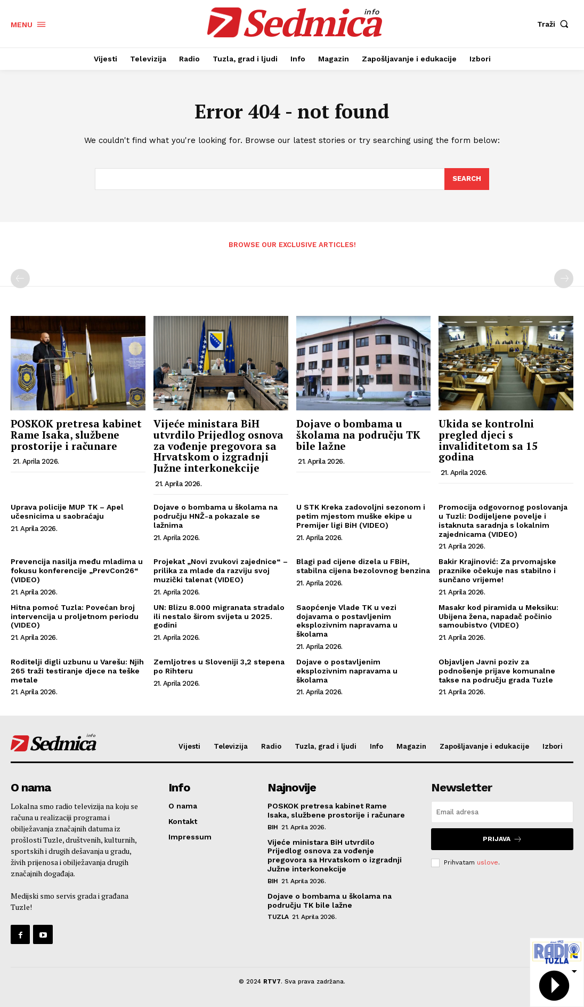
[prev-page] (20, 278)
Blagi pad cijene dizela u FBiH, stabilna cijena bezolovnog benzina (363, 566)
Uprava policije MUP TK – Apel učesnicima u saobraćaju (67, 511)
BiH (272, 827)
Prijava (502, 839)
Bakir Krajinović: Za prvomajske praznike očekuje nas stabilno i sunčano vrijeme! (497, 570)
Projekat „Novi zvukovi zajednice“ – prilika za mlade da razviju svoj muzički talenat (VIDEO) (220, 570)
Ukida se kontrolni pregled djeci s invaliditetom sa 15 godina (488, 440)
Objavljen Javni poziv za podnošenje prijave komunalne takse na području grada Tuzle (497, 670)
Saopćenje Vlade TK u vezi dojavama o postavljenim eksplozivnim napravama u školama (347, 620)
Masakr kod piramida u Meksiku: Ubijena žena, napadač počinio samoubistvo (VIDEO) (498, 616)
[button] (555, 24)
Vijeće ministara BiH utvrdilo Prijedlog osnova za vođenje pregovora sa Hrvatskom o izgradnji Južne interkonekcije (218, 446)
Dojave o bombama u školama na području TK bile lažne (358, 435)
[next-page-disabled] (563, 278)
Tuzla (278, 917)
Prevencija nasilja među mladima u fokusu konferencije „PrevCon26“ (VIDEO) (77, 570)
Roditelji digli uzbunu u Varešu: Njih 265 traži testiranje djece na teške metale (77, 670)
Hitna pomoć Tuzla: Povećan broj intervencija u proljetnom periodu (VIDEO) (75, 616)
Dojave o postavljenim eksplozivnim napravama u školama (347, 670)
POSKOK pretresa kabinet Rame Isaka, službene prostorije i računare (76, 435)
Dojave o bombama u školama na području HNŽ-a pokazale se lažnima (215, 516)
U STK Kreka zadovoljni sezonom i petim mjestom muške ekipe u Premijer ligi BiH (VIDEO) (360, 516)
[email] (502, 812)
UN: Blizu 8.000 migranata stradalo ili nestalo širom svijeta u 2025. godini (219, 616)
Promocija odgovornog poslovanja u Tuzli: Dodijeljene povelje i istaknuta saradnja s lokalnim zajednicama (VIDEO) (503, 520)
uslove (487, 862)
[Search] (466, 179)
